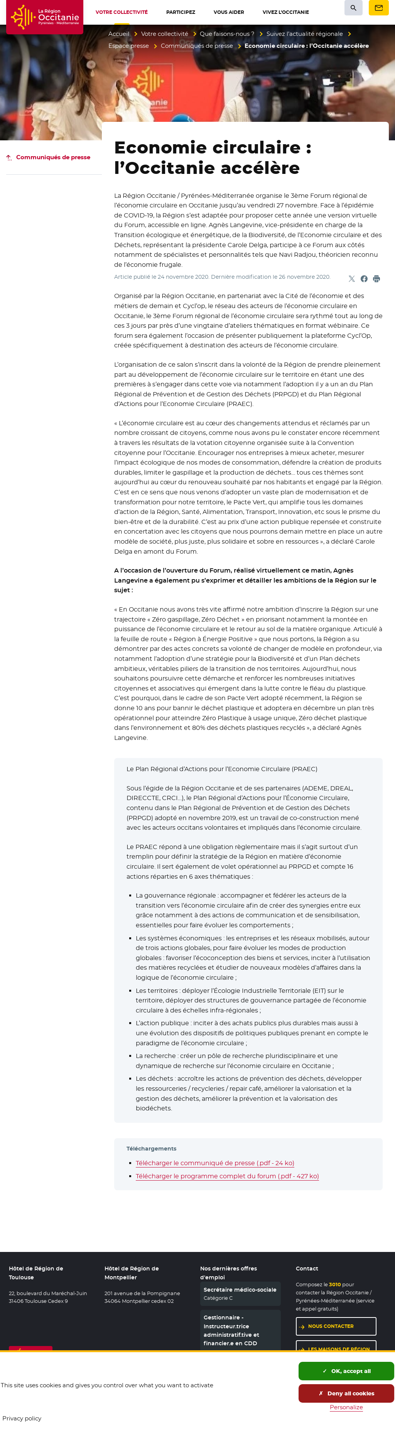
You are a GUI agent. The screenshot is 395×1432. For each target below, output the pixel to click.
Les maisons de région (339, 1349)
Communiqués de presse (197, 45)
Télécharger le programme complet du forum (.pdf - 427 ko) (227, 1176)
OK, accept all (346, 1371)
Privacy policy (21, 1418)
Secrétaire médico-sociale (240, 1289)
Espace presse (128, 45)
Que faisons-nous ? (227, 33)
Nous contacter (331, 1326)
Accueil (118, 33)
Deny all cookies (347, 1393)
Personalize (346, 1407)
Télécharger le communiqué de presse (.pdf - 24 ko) (215, 1163)
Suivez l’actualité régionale (305, 33)
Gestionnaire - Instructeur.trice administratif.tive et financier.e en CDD (231, 1330)
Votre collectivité (164, 33)
